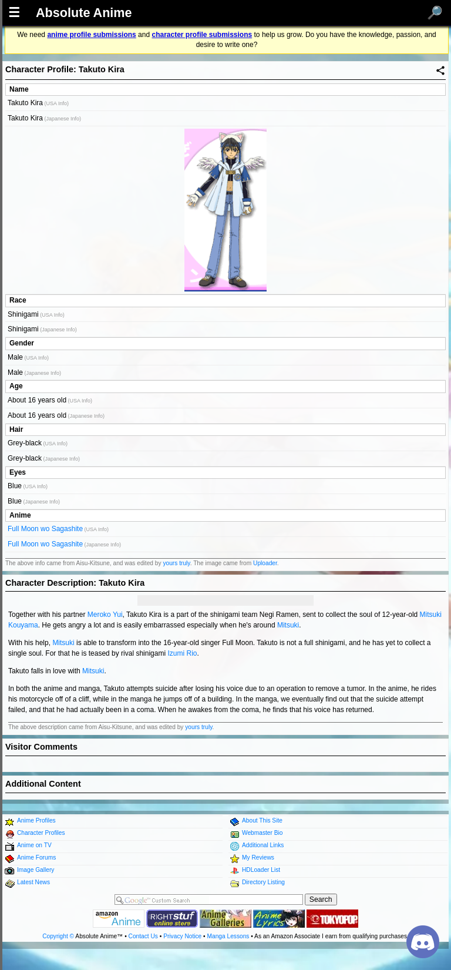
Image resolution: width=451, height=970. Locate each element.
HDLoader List (261, 870)
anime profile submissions (91, 35)
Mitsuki (288, 625)
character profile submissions (202, 35)
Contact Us (143, 936)
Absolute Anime (84, 13)
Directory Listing (263, 882)
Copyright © (58, 936)
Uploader (265, 563)
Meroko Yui (105, 614)
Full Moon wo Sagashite (45, 529)
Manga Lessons (228, 936)
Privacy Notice (182, 936)
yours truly (176, 563)
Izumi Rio (182, 653)
